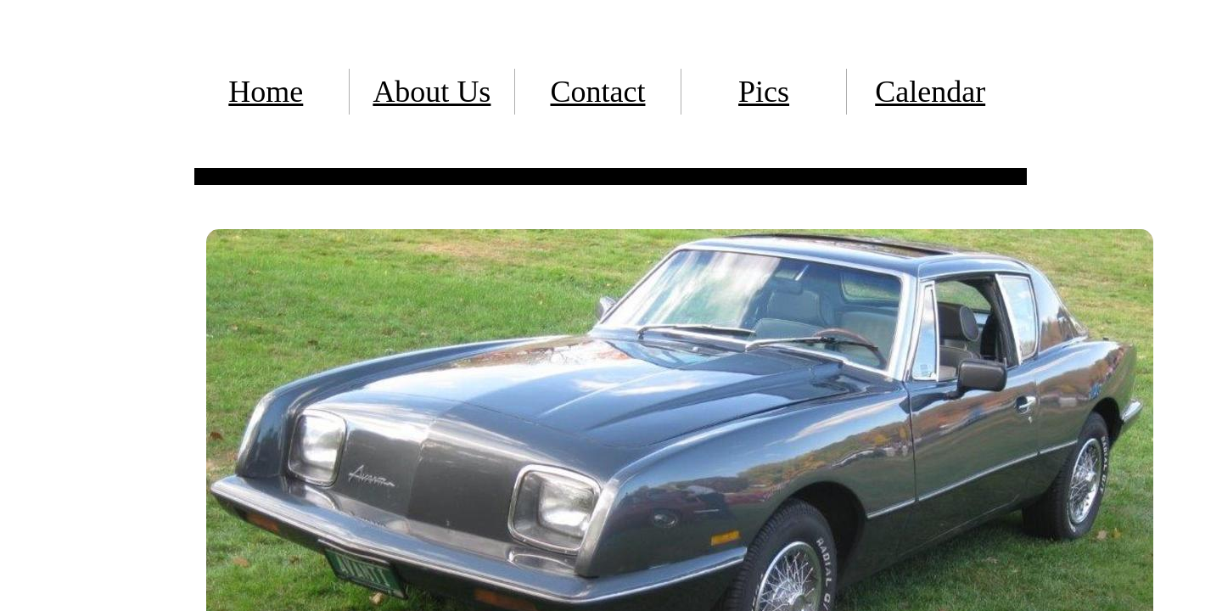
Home (265, 92)
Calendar (930, 92)
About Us (431, 92)
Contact (597, 92)
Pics (763, 92)
